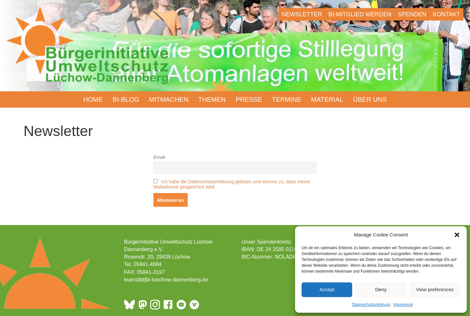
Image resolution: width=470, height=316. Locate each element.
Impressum (403, 304)
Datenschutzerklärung (371, 304)
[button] (457, 235)
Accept (327, 289)
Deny (380, 289)
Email (159, 157)
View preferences (435, 289)
